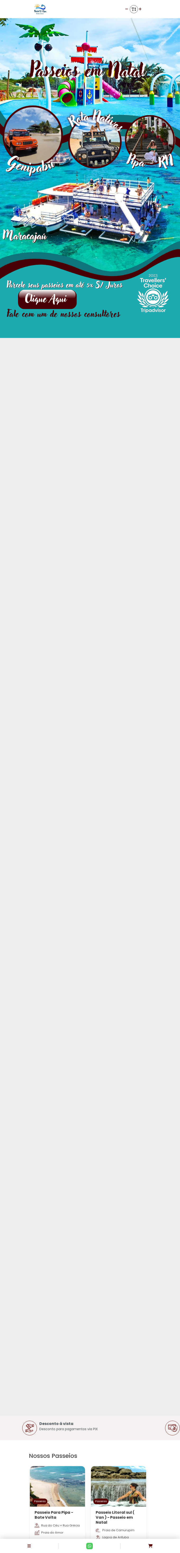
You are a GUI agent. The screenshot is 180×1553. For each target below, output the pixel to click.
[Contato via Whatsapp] (89, 1546)
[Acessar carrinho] (150, 1546)
